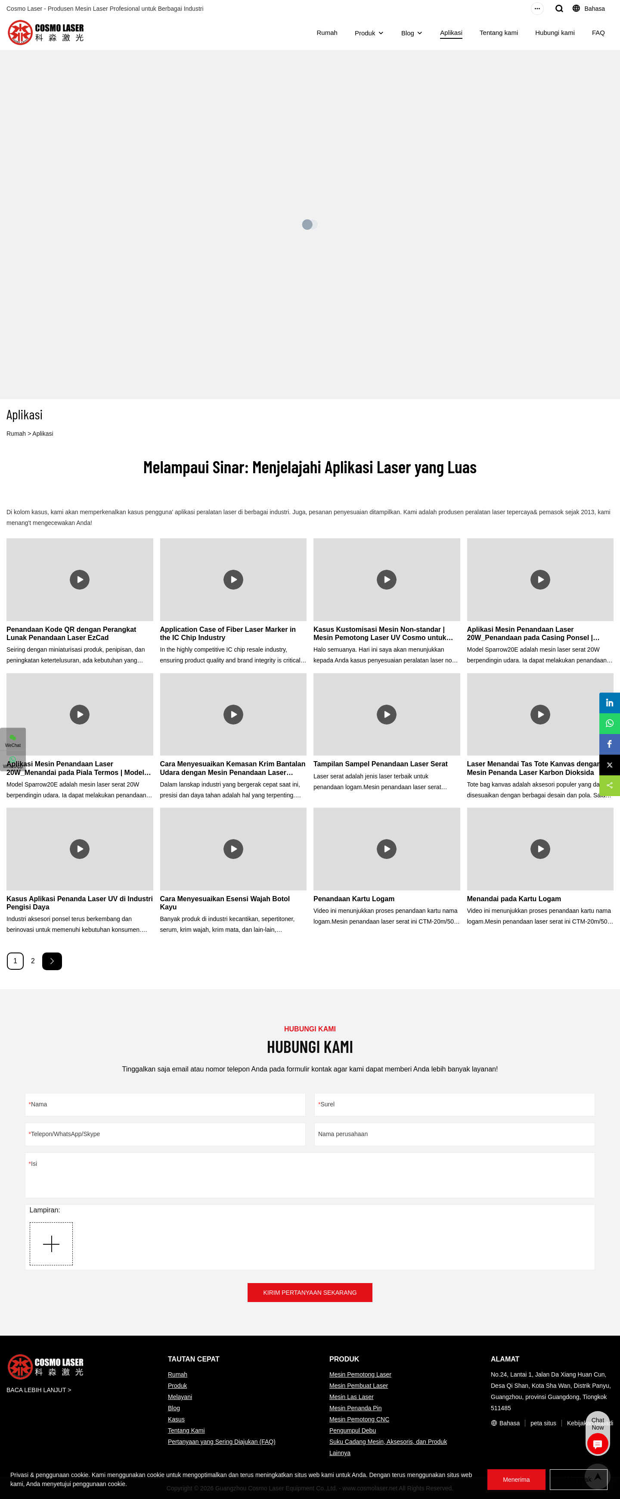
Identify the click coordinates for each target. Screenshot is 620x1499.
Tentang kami (499, 32)
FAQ (598, 32)
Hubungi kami (555, 32)
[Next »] (52, 961)
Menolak (579, 1479)
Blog (407, 33)
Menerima (516, 1479)
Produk (365, 33)
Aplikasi (451, 32)
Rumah (327, 32)
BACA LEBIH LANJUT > (38, 1390)
